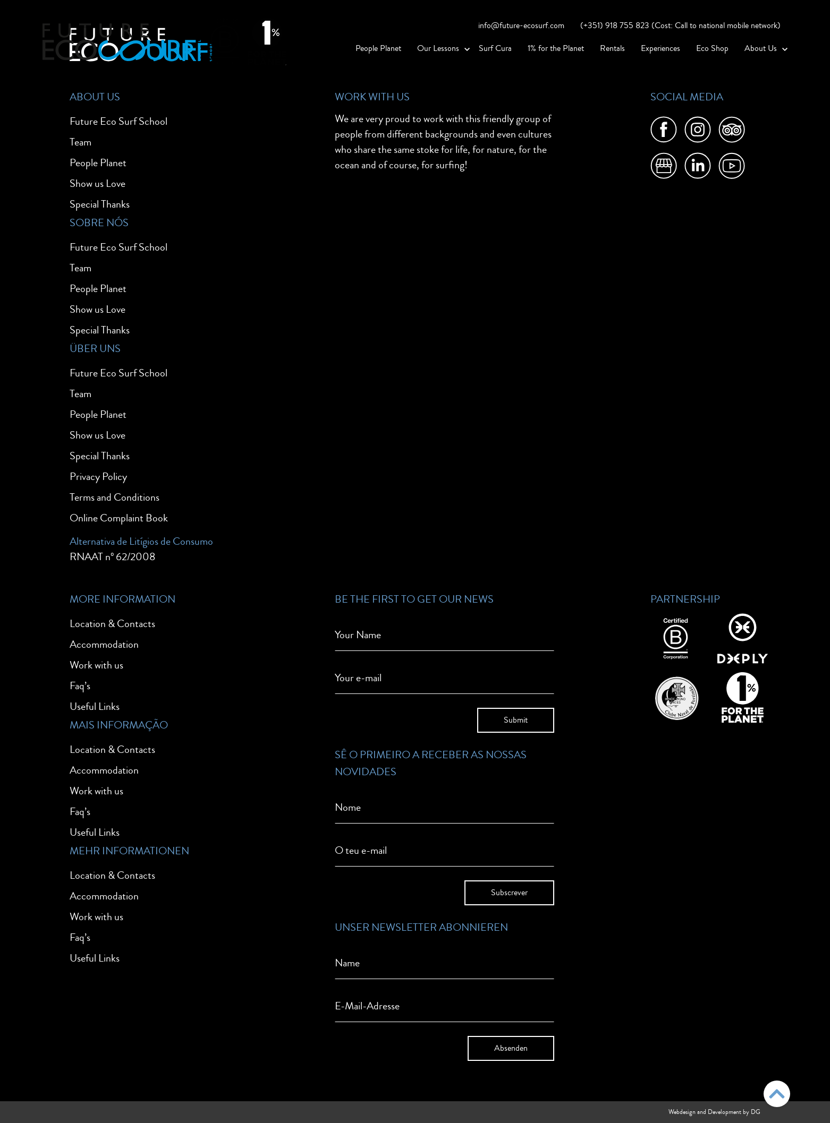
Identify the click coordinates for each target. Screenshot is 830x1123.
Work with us (96, 665)
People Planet (378, 48)
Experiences (660, 48)
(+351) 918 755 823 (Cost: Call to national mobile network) (680, 25)
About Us (760, 48)
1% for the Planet (556, 48)
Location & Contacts (112, 623)
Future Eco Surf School (118, 121)
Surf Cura (495, 48)
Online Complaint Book (119, 518)
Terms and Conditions (114, 497)
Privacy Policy (98, 476)
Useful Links (95, 706)
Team (80, 142)
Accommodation (104, 644)
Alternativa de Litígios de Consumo (141, 541)
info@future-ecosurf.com (521, 25)
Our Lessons (438, 48)
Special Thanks (100, 204)
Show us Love (97, 183)
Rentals (612, 48)
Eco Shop (712, 48)
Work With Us (372, 97)
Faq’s (80, 685)
